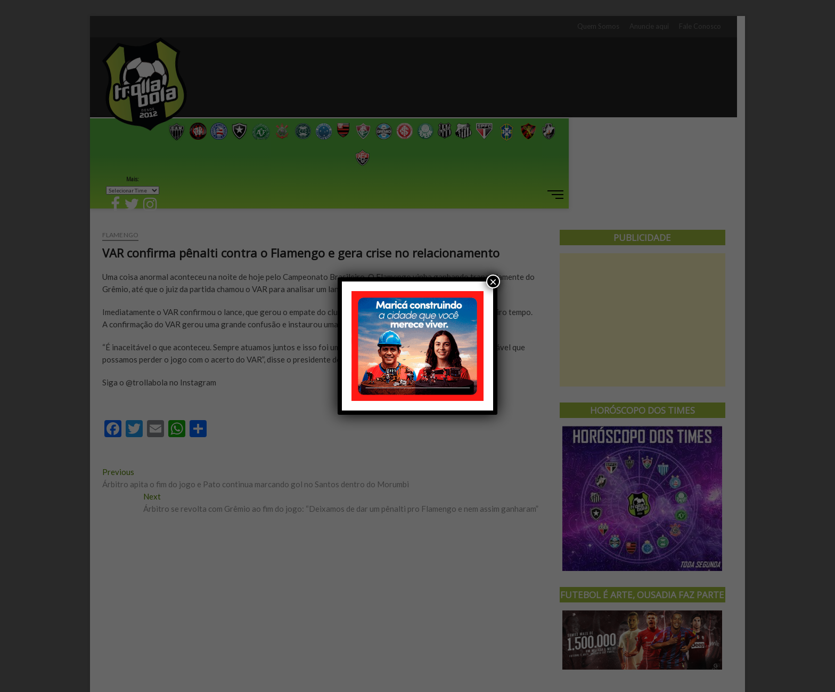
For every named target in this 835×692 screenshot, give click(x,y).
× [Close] (493, 281)
